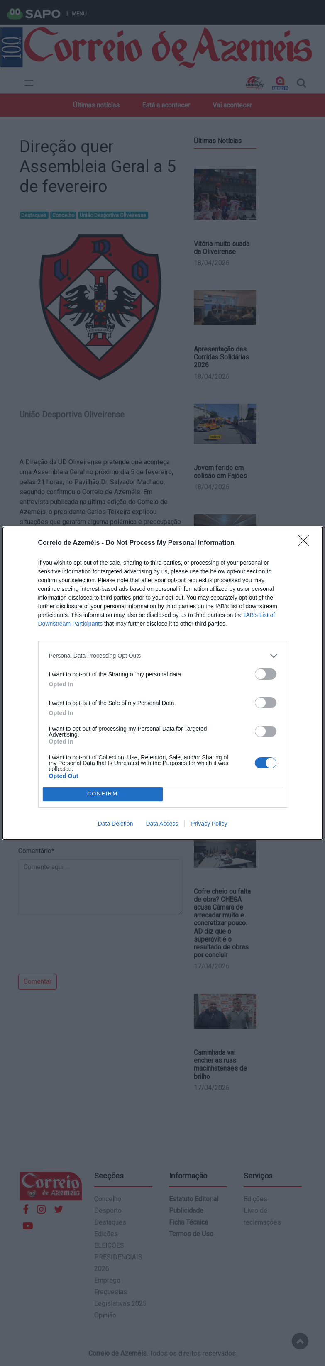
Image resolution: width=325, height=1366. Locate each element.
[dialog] (163, 683)
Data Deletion (115, 823)
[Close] (306, 543)
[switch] (265, 674)
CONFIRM (102, 794)
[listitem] (162, 655)
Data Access (162, 823)
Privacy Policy (209, 823)
